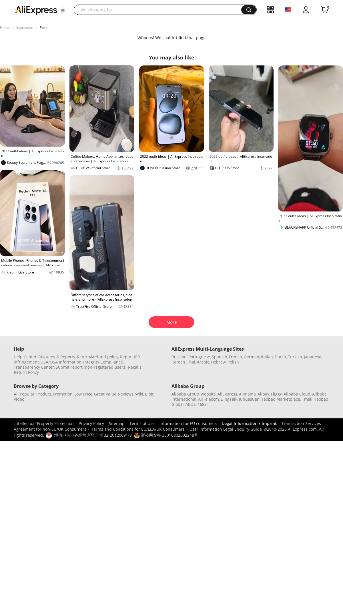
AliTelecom (208, 399)
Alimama (247, 394)
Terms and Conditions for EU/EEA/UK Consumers (138, 429)
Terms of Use (142, 423)
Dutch (280, 357)
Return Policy (26, 372)
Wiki (139, 394)
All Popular (24, 394)
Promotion (63, 394)
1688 (202, 404)
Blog (149, 394)
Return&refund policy (97, 357)
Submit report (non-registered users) (91, 367)
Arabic (203, 362)
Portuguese (199, 357)
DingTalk (229, 399)
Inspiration (24, 27)
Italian (267, 357)
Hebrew (218, 362)
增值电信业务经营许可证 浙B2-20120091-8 (93, 435)
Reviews (125, 394)
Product (43, 394)
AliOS (191, 404)
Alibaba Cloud (297, 394)
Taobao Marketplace (280, 399)
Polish (233, 362)
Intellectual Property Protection (44, 423)
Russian (179, 357)
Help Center (25, 357)
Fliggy (276, 394)
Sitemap (117, 423)
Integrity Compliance (103, 362)
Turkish (295, 357)
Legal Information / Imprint (249, 423)
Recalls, (135, 367)
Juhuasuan (249, 399)
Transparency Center (34, 367)
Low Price (83, 394)
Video (19, 399)
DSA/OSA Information (61, 362)
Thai (191, 362)
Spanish (219, 357)
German (251, 357)
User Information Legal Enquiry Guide (226, 429)
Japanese (312, 357)
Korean (178, 362)
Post (43, 27)
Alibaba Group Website (194, 394)
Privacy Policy (91, 423)
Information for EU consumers (188, 423)
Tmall (307, 399)
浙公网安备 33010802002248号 (166, 435)
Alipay (263, 394)
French (235, 357)
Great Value (105, 394)
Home (5, 27)
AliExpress (227, 394)
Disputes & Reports (56, 357)
